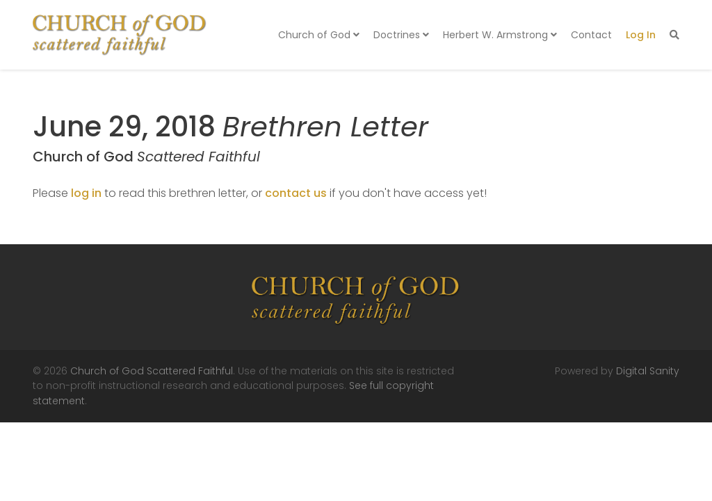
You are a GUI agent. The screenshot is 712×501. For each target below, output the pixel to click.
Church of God (318, 35)
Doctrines (401, 35)
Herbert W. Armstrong (500, 35)
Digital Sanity (647, 371)
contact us (296, 193)
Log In (641, 35)
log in (86, 193)
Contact (591, 35)
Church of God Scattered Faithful (151, 371)
